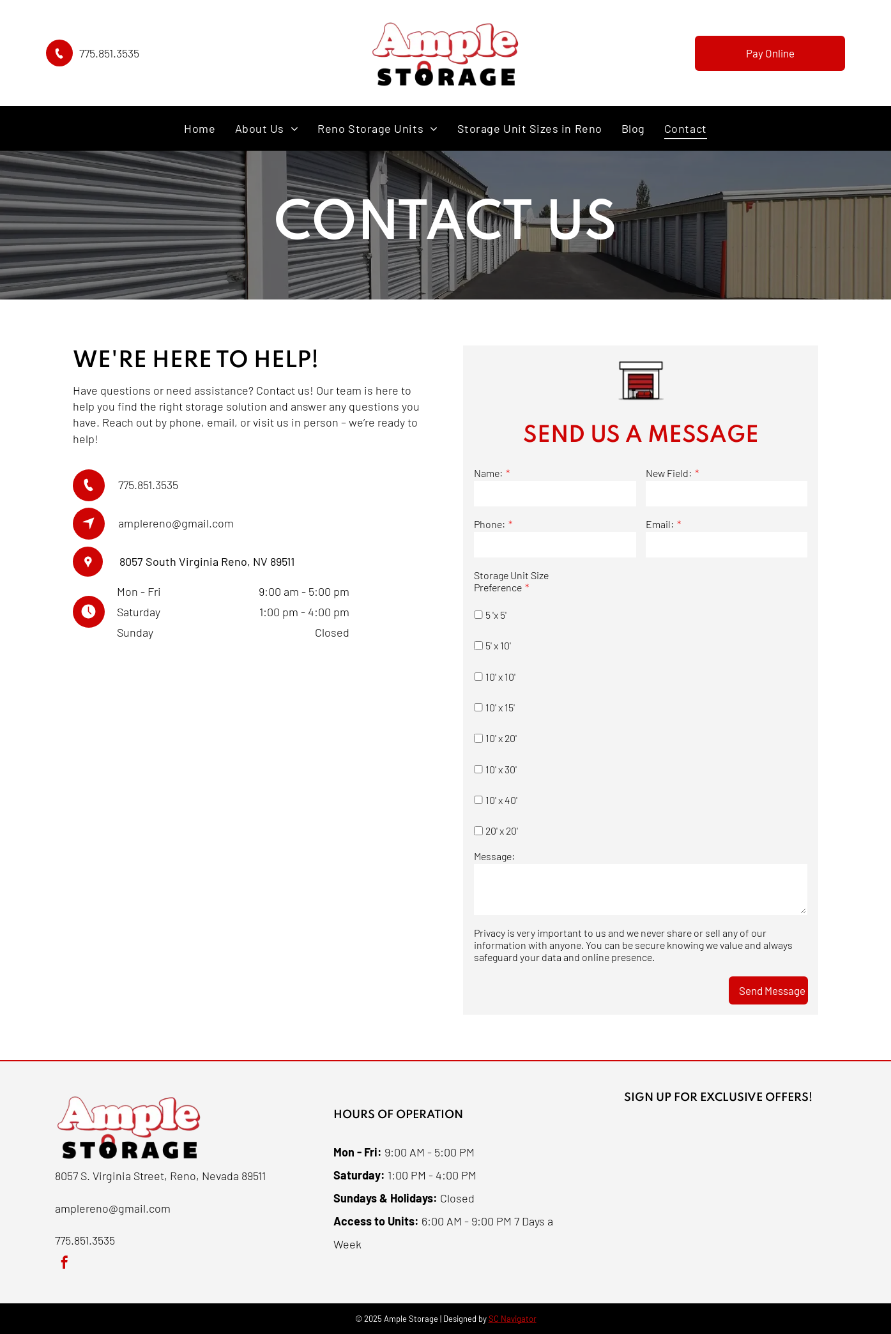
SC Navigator (513, 1319)
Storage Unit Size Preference (511, 581)
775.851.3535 (109, 53)
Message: (494, 856)
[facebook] (64, 1264)
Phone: (489, 524)
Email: (660, 524)
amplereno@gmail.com (176, 523)
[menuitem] (199, 128)
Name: (488, 473)
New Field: (669, 473)
